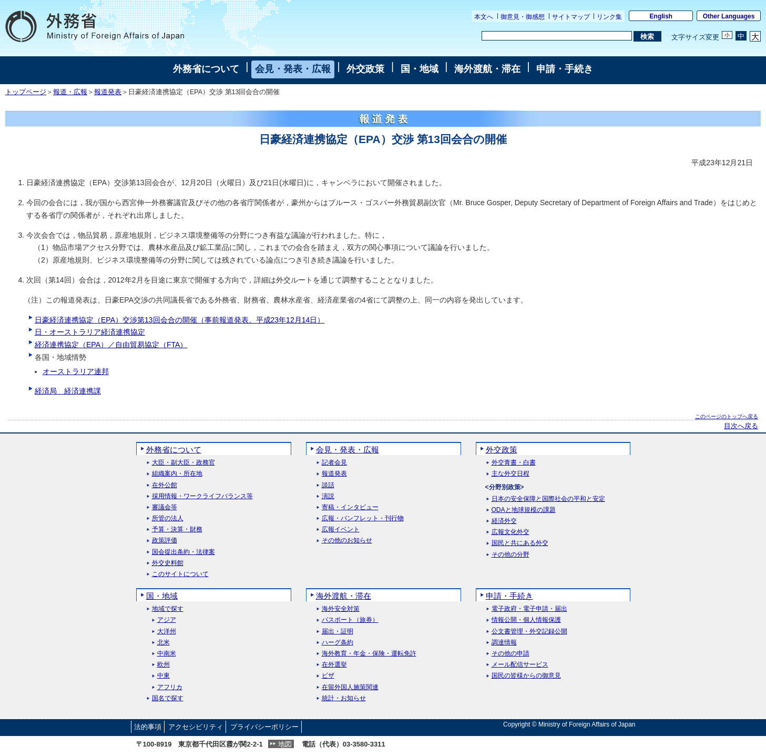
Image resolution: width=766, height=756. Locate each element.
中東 (163, 675)
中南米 (166, 653)
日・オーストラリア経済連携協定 (90, 332)
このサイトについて (180, 574)
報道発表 (107, 92)
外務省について (206, 69)
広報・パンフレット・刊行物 (363, 518)
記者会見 (334, 462)
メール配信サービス (520, 664)
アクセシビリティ (195, 727)
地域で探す (167, 609)
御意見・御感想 (523, 17)
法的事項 (147, 727)
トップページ (25, 92)
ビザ (328, 675)
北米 (163, 642)
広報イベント (341, 529)
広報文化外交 (510, 532)
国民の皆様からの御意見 (526, 675)
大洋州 (166, 631)
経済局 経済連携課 (68, 391)
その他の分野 (510, 554)
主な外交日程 (510, 473)
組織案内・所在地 (177, 473)
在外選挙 (334, 664)
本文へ (483, 17)
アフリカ (169, 687)
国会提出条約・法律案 (183, 552)
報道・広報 (70, 92)
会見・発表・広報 (293, 69)
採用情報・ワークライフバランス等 (202, 496)
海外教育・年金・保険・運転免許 (369, 653)
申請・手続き (564, 69)
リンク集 (609, 17)
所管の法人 (167, 518)
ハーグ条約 (337, 642)
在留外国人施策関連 (350, 687)
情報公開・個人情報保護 (526, 620)
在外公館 (164, 485)
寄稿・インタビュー (350, 507)
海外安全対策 (341, 609)
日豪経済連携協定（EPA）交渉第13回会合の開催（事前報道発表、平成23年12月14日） (179, 320)
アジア (166, 620)
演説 (328, 496)
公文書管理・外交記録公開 (529, 631)
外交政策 (365, 69)
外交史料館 (167, 563)
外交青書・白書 (514, 462)
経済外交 (504, 521)
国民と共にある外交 (520, 543)
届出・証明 (337, 631)
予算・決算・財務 (177, 529)
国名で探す (167, 698)
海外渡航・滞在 (487, 69)
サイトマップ (571, 17)
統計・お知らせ (344, 698)
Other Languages (729, 16)
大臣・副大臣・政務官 (183, 462)
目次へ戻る (741, 426)
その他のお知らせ (347, 540)
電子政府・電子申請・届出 (529, 609)
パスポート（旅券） (350, 620)
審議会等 (164, 507)
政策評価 (164, 540)
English (661, 16)
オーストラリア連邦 (76, 371)
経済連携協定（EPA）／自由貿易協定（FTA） (111, 344)
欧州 (163, 664)
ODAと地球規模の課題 (524, 510)
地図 (285, 744)
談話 (328, 485)
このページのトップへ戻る (726, 416)
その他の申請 (510, 653)
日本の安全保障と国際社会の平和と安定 (548, 499)
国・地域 (419, 69)
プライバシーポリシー (264, 727)
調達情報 (504, 642)
